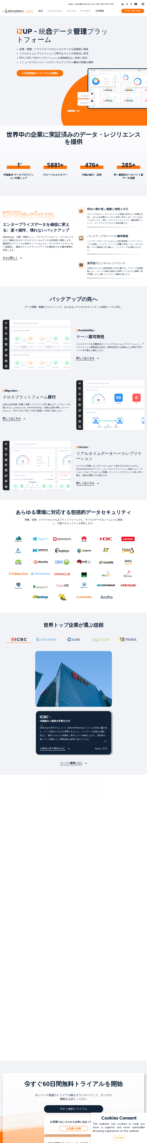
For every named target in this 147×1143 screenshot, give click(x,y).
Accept (118, 1137)
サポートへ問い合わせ (100, 1064)
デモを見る (73, 978)
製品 (40, 11)
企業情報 (99, 11)
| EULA (114, 1112)
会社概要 (135, 1044)
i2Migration (53, 1054)
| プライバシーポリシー (99, 1112)
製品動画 (93, 1044)
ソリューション (54, 11)
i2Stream (52, 1059)
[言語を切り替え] (9, 1077)
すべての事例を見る (71, 763)
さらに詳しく (10, 258)
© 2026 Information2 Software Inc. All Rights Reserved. (58, 1112)
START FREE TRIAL (133, 11)
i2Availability (54, 1049)
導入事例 (93, 1059)
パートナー (85, 11)
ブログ (92, 1054)
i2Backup (52, 1044)
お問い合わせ (137, 1054)
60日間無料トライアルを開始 (40, 73)
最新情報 (135, 1049)
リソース (71, 11)
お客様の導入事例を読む (52, 749)
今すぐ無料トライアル (73, 932)
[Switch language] (143, 4)
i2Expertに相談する (73, 1004)
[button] (71, 111)
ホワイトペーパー (98, 1049)
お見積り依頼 (73, 952)
